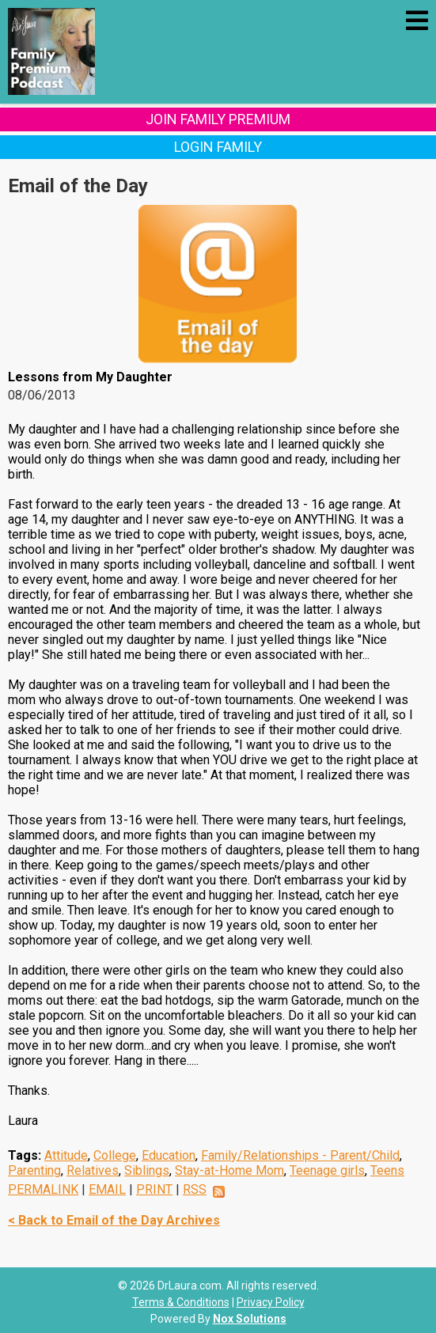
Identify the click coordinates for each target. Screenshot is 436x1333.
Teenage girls (327, 1170)
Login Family (218, 146)
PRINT (154, 1189)
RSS (195, 1189)
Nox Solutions (249, 1318)
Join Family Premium (218, 119)
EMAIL (107, 1189)
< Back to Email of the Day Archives (114, 1220)
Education (168, 1155)
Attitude (66, 1155)
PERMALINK (43, 1189)
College (114, 1155)
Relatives (92, 1170)
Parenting (34, 1170)
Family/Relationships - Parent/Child (300, 1155)
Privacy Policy (271, 1302)
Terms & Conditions (180, 1302)
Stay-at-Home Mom (229, 1170)
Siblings (146, 1170)
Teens (387, 1170)
